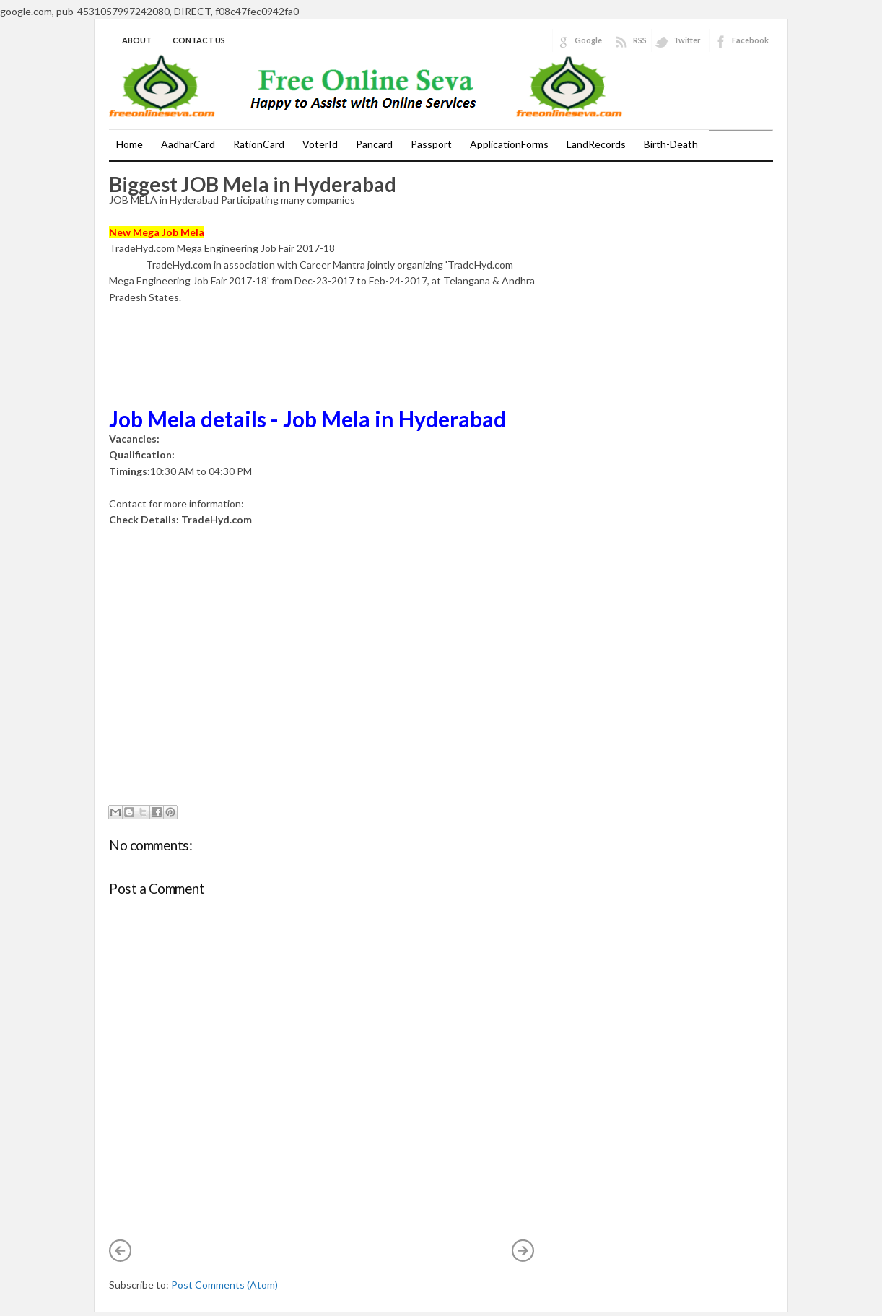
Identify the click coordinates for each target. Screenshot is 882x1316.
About (137, 40)
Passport (431, 144)
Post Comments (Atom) (224, 1284)
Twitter (687, 40)
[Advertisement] (181, 370)
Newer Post (120, 1250)
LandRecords (596, 144)
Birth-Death (671, 144)
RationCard (258, 144)
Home (129, 144)
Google (588, 40)
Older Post (523, 1250)
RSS (640, 40)
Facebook (750, 40)
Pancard (374, 144)
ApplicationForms (509, 144)
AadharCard (188, 144)
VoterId (320, 144)
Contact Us (199, 40)
